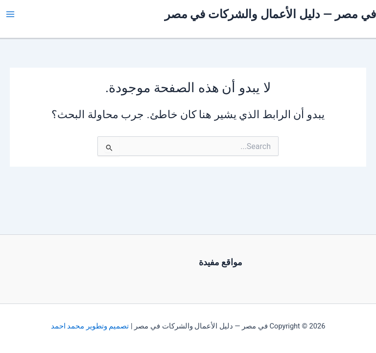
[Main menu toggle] (10, 14)
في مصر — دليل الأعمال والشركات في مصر (270, 14)
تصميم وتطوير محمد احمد (90, 326)
